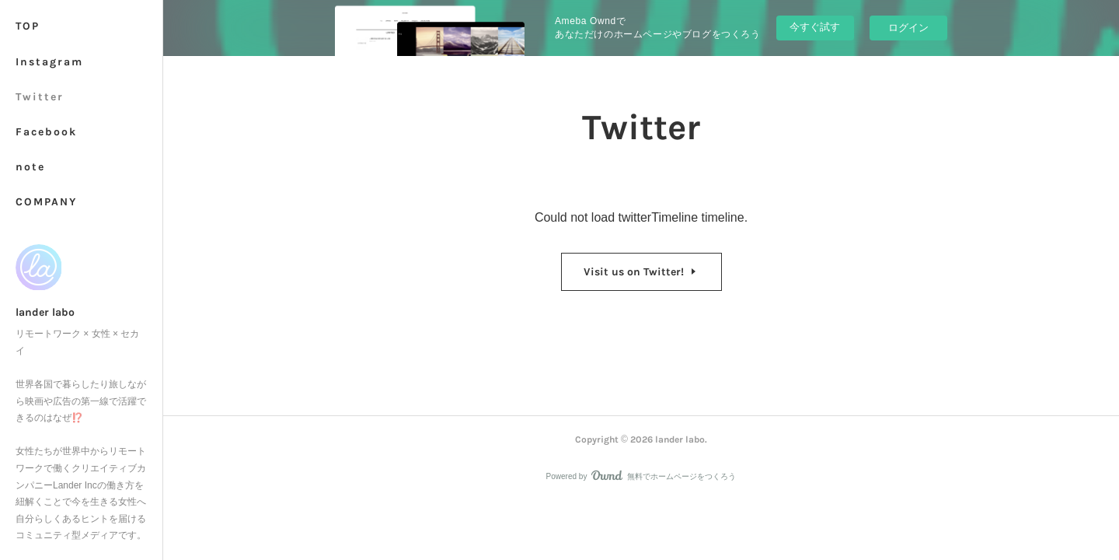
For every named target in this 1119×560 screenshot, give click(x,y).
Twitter (40, 96)
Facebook (46, 131)
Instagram (49, 61)
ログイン (908, 27)
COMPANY (46, 201)
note (30, 166)
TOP (28, 26)
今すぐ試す (815, 27)
